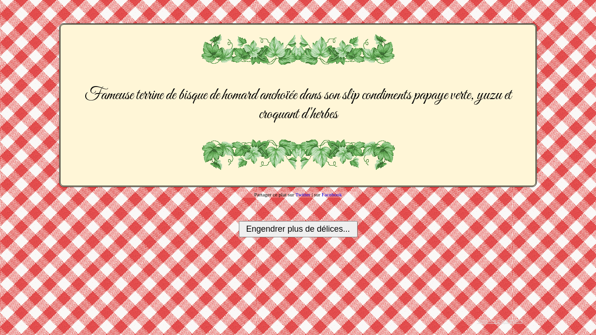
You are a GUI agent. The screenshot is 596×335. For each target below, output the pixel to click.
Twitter (302, 194)
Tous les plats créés (499, 321)
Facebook (332, 194)
